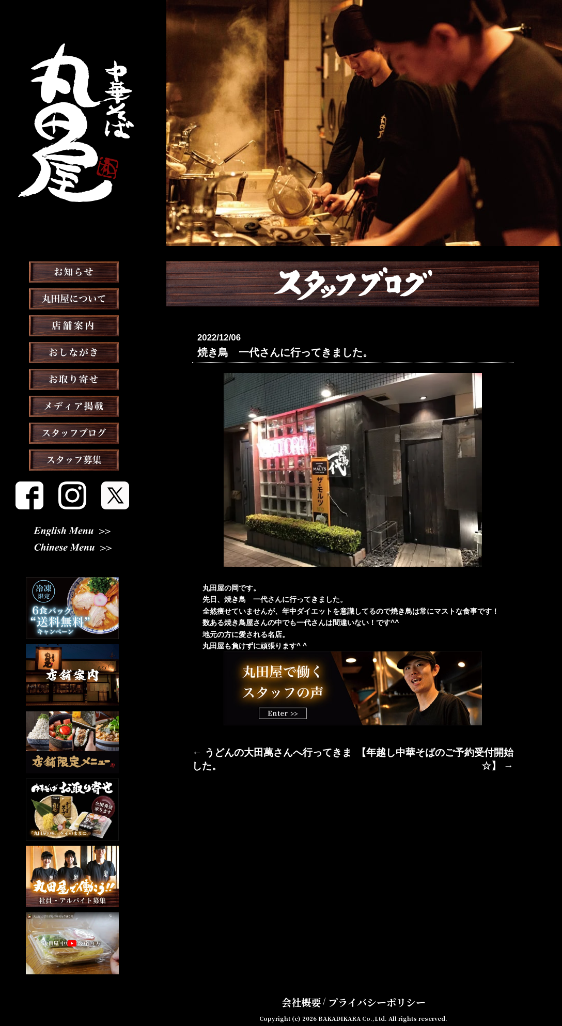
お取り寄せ (72, 405)
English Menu (72, 536)
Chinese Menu (72, 553)
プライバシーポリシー (371, 992)
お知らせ (72, 297)
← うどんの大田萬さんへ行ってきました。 (262, 750)
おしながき (72, 378)
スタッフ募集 (72, 485)
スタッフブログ (72, 459)
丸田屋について (72, 324)
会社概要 (313, 992)
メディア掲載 (72, 432)
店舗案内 (72, 351)
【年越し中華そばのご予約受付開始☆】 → (443, 750)
